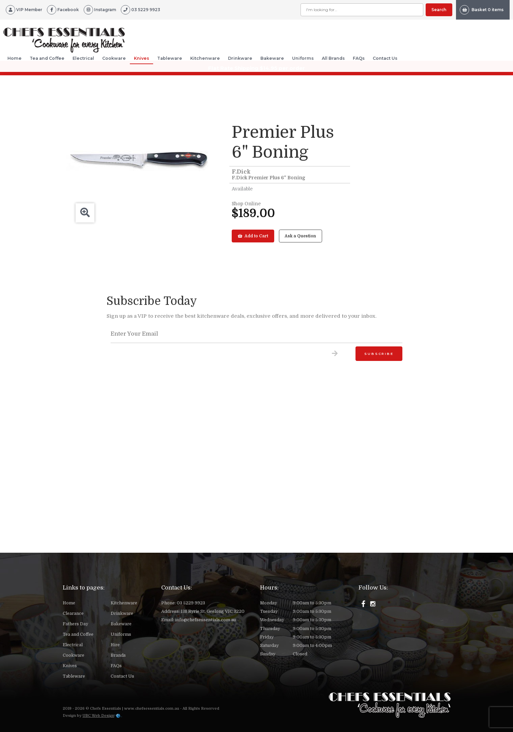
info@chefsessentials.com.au (205, 620)
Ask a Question (300, 236)
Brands (118, 655)
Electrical (83, 58)
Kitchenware (205, 58)
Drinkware (240, 58)
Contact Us (385, 58)
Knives (141, 58)
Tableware (169, 58)
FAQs (359, 58)
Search (438, 9)
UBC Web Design (98, 715)
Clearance (73, 613)
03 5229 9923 (191, 603)
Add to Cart (253, 236)
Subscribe (378, 354)
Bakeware (272, 58)
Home (14, 58)
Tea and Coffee (47, 58)
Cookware (114, 58)
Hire (115, 645)
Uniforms (303, 58)
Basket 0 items (482, 10)
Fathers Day (75, 624)
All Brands (333, 58)
